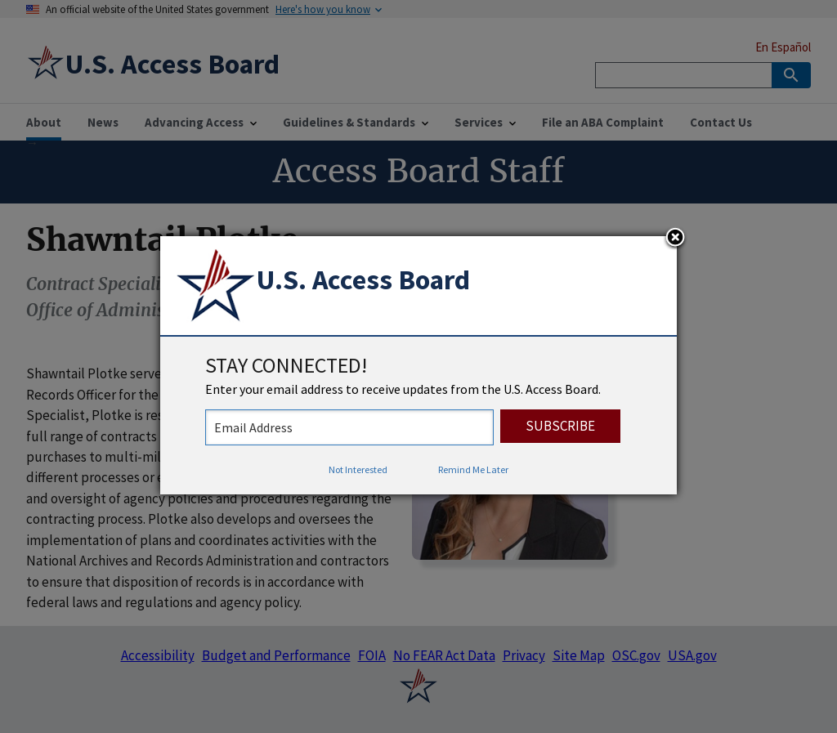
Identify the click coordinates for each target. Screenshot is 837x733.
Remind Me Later (473, 469)
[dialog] (418, 365)
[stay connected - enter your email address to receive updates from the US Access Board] (349, 427)
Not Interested (358, 469)
